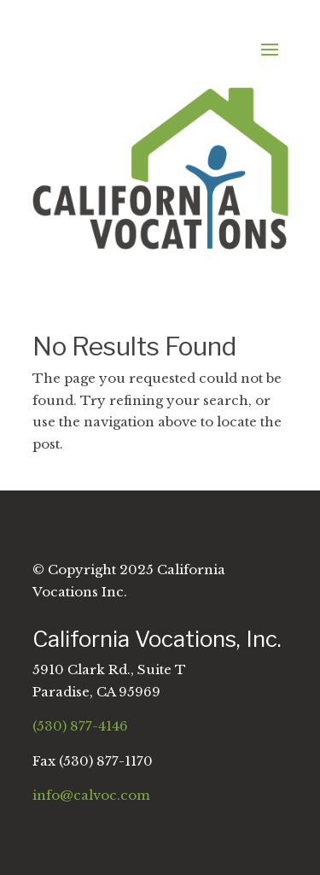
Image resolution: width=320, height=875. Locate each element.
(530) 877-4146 (80, 726)
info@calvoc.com (91, 795)
